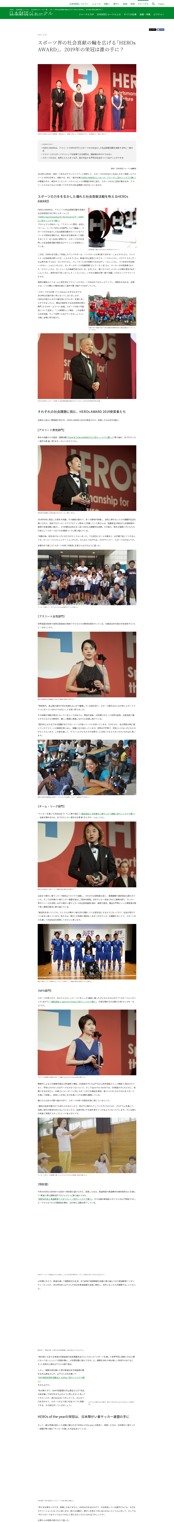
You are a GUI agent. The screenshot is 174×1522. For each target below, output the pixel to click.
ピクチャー (158, 21)
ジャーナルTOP (86, 21)
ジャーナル (143, 3)
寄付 (115, 3)
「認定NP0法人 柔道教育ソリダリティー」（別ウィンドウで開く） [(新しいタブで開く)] (65, 1200)
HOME (12, 10)
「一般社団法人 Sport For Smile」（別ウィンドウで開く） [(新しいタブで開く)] (72, 1003)
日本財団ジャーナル (22, 10)
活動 (106, 3)
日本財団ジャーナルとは (109, 21)
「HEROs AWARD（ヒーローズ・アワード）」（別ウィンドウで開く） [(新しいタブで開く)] (108, 179)
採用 (132, 3)
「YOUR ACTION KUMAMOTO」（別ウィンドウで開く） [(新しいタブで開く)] (90, 439)
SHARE (159, 31)
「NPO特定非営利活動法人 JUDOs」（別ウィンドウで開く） (61, 1381)
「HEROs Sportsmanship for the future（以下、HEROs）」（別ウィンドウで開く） (61, 220)
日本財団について (78, 3)
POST (150, 31)
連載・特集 (145, 21)
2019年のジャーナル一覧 (39, 10)
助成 (125, 3)
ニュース (96, 3)
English (161, 4)
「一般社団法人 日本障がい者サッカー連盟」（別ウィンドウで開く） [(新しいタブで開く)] (107, 815)
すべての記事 (130, 21)
